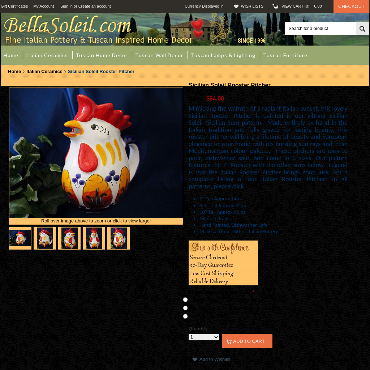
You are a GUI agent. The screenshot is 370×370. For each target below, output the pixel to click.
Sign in (66, 6)
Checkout (351, 6)
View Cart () (303, 6)
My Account (43, 6)
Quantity (198, 328)
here (251, 186)
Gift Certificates (14, 6)
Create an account (94, 6)
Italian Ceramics (44, 71)
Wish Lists (252, 6)
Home (14, 71)
